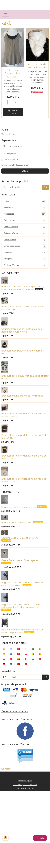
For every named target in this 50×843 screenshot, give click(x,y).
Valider (25, 171)
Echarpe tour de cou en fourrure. (37, 66)
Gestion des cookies (25, 788)
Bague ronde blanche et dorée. (19, 507)
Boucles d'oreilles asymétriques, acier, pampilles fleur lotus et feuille (22, 288)
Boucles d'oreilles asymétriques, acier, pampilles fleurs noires (22, 330)
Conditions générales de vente (25, 785)
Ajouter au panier (13, 112)
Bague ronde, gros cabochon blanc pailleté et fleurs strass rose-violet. (21, 606)
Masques (25, 258)
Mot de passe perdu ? (21, 165)
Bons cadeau (25, 220)
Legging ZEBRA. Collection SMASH (20, 537)
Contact (5, 768)
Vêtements (25, 207)
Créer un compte (7, 165)
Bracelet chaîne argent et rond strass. (22, 395)
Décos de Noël (25, 239)
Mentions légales (25, 781)
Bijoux (25, 201)
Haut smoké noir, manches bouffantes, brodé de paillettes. (22, 631)
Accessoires (25, 213)
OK (45, 187)
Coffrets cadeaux (25, 226)
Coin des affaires (25, 233)
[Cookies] (5, 838)
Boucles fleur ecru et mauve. (17, 522)
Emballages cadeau (25, 246)
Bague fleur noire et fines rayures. (20, 560)
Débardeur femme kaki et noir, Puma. (13, 73)
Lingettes (25, 252)
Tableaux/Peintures (25, 265)
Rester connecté (11, 159)
